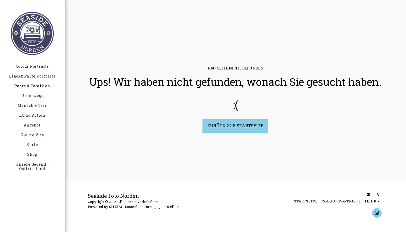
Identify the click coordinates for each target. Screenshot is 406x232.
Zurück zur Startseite (235, 125)
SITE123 (115, 206)
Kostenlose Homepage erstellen (152, 206)
